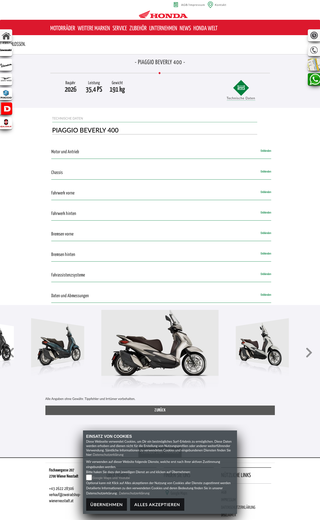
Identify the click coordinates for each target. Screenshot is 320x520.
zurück (160, 410)
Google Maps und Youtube (111, 478)
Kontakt (221, 4)
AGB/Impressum (193, 4)
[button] (62, 28)
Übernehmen (106, 504)
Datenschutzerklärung (108, 455)
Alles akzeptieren (157, 504)
